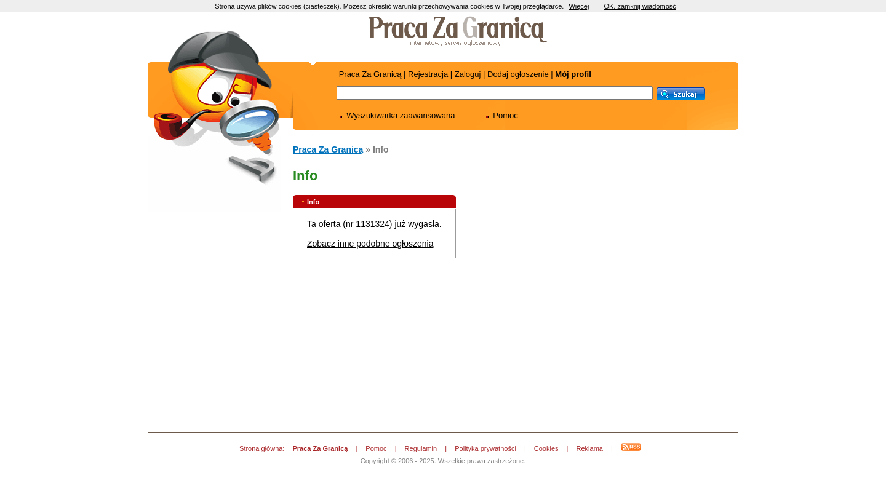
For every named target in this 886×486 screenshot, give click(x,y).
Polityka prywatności (485, 448)
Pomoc (505, 115)
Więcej (579, 6)
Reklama (590, 448)
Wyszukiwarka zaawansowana (400, 115)
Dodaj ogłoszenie (518, 74)
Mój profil (573, 74)
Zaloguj (468, 74)
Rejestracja (428, 74)
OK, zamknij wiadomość (640, 6)
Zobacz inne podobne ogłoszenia (370, 244)
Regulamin (421, 448)
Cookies (546, 448)
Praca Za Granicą (370, 74)
